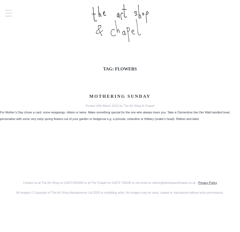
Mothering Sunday (120, 96)
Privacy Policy (207, 182)
